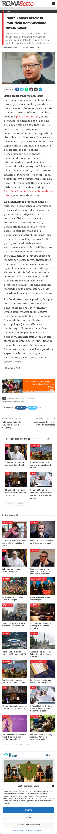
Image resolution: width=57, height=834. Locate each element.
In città (6, 579)
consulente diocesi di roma (16, 398)
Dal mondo (7, 522)
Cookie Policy (18, 830)
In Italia (34, 522)
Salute (5, 716)
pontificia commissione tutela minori (14, 401)
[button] (53, 786)
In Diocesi (35, 446)
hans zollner (30, 398)
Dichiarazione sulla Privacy (33, 830)
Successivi (21, 504)
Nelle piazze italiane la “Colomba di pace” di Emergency (11, 425)
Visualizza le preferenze (28, 824)
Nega (28, 817)
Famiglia (34, 551)
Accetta (28, 810)
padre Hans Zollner (27, 116)
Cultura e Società (38, 579)
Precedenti (10, 504)
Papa (7, 446)
